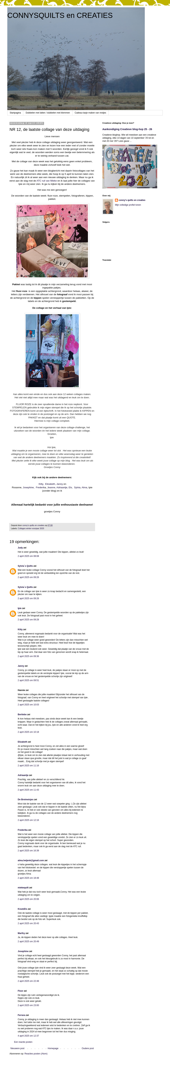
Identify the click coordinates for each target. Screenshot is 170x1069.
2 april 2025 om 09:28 (28, 619)
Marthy (21, 933)
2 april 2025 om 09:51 (28, 680)
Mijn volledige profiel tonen (128, 205)
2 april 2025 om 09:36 (28, 656)
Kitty (20, 629)
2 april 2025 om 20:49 (28, 941)
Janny (59, 484)
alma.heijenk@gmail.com (31, 860)
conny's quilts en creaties (132, 200)
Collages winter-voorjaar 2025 (31, 528)
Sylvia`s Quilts (25, 566)
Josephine (28, 487)
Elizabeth (50, 484)
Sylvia (77, 487)
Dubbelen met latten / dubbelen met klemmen (48, 112)
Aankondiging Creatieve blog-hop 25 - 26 (127, 129)
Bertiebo (22, 714)
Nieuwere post (17, 1048)
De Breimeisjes (25, 799)
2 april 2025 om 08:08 (28, 556)
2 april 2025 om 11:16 (28, 765)
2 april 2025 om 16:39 (28, 850)
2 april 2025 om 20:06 (28, 899)
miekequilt (23, 887)
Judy (20, 547)
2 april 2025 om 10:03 (28, 704)
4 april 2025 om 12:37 (28, 1036)
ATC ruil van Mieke (47, 180)
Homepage (53, 1048)
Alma (84, 487)
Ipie (20, 608)
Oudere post (88, 1048)
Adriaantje (61, 487)
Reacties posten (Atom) (35, 1053)
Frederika (23, 830)
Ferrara (21, 1015)
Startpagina (15, 112)
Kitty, (41, 484)
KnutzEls (22, 909)
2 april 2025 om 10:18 (28, 732)
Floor (20, 991)
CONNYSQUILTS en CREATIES (60, 15)
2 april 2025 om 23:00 (28, 1005)
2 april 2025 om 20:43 (28, 923)
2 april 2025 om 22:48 (28, 981)
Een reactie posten (23, 1042)
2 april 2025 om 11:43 (28, 790)
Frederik (40, 487)
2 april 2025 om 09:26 (28, 577)
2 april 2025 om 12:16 (28, 820)
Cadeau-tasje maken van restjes (90, 112)
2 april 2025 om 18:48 (28, 878)
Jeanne (51, 487)
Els (70, 487)
